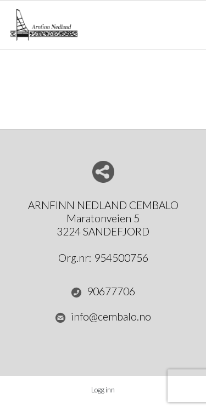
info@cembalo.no (103, 316)
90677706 (103, 291)
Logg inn (103, 389)
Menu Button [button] (186, 19)
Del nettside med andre (103, 172)
